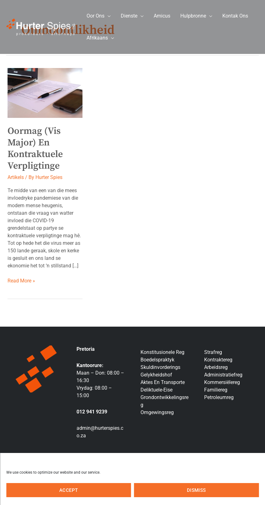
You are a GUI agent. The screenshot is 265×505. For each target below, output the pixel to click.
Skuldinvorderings (160, 367)
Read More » (21, 280)
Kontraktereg (218, 360)
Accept (68, 490)
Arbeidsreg (216, 367)
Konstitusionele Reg (162, 352)
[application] (107, 16)
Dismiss (196, 490)
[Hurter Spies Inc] (40, 26)
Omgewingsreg (157, 412)
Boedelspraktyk (157, 360)
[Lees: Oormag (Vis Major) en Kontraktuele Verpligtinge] (45, 93)
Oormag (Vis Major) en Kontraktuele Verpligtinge (35, 148)
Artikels (16, 177)
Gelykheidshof (156, 375)
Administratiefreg (223, 375)
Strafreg (213, 352)
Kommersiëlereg (222, 382)
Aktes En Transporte (162, 382)
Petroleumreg (219, 397)
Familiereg (215, 390)
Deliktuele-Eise (156, 390)
